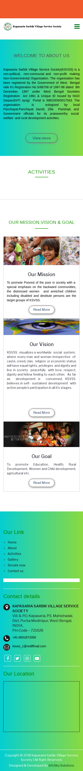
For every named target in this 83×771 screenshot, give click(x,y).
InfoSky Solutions (61, 765)
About (12, 548)
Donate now (16, 565)
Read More (41, 310)
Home (12, 542)
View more (42, 138)
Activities (14, 554)
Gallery (13, 559)
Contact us (15, 571)
